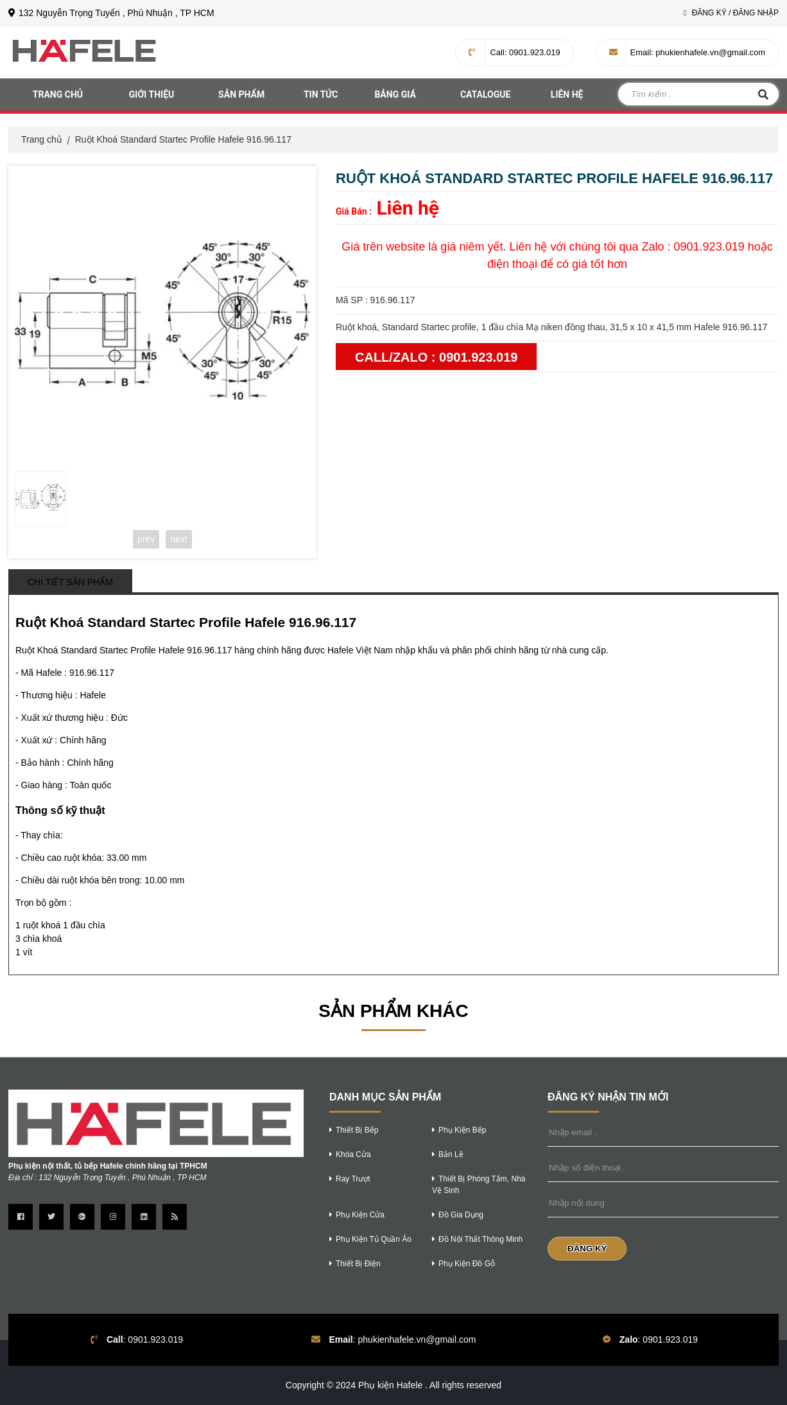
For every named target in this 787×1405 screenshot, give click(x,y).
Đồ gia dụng (457, 1214)
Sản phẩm (241, 94)
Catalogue (485, 94)
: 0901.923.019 (514, 52)
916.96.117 (91, 672)
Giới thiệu (151, 94)
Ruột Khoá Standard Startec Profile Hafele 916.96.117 (183, 139)
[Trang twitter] (51, 1217)
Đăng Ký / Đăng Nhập (731, 12)
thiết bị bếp (353, 1130)
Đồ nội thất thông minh (477, 1239)
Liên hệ (567, 94)
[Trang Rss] (174, 1217)
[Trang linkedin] (144, 1217)
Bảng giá (394, 94)
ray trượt (349, 1178)
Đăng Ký (587, 1248)
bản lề (447, 1154)
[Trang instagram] (113, 1217)
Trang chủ (58, 94)
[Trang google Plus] (82, 1217)
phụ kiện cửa (357, 1214)
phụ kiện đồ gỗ (463, 1263)
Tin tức (321, 94)
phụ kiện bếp (459, 1130)
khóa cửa (350, 1154)
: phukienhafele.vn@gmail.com (687, 52)
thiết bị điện (355, 1263)
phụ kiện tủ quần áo (370, 1239)
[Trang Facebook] (20, 1217)
